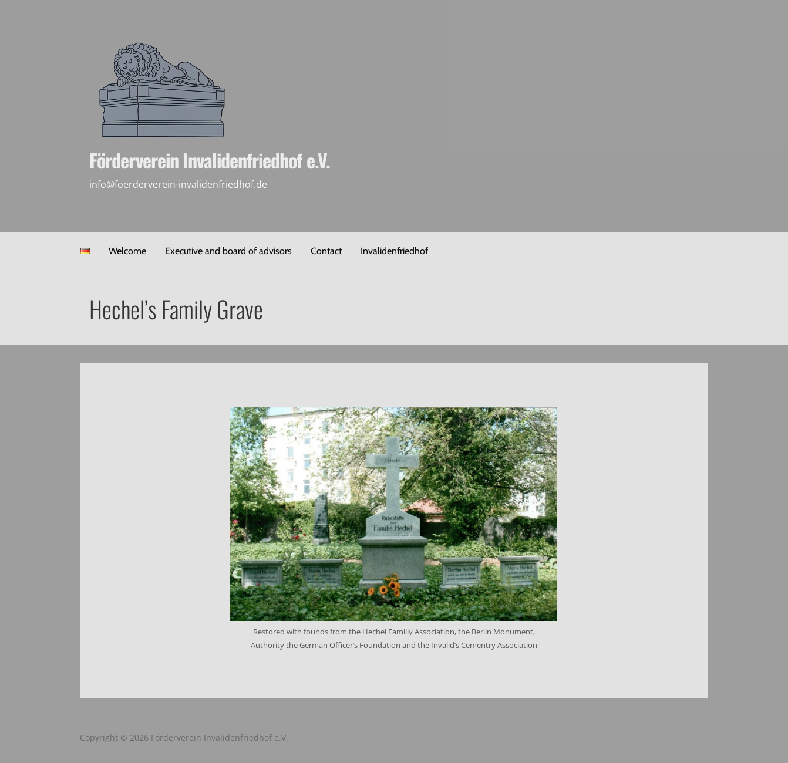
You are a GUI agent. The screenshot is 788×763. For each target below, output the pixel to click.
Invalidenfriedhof (394, 250)
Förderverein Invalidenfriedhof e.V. (209, 160)
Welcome (127, 250)
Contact (326, 250)
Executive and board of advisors (228, 250)
